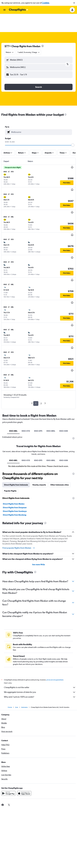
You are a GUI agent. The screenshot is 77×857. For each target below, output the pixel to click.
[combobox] (9, 34)
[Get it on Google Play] (8, 775)
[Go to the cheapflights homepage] (18, 10)
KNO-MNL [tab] (51, 413)
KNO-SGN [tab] (63, 413)
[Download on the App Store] (24, 775)
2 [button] (41, 385)
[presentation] (42, 28)
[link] (9, 787)
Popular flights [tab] (10, 473)
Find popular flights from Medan (18, 530)
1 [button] (35, 385)
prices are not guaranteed (54, 662)
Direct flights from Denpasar (15, 489)
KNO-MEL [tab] (13, 413)
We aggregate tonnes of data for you (40, 674)
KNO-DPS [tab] (38, 413)
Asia (16, 689)
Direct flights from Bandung (14, 497)
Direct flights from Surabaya (15, 493)
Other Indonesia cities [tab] (59, 467)
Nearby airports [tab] (39, 467)
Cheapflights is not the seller (40, 669)
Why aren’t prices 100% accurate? (40, 678)
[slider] (72, 127)
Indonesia (24, 689)
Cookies (45, 3)
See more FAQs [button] (38, 546)
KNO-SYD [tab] (26, 413)
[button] (74, 3)
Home (10, 689)
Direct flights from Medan (13, 486)
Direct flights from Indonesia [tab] (16, 467)
